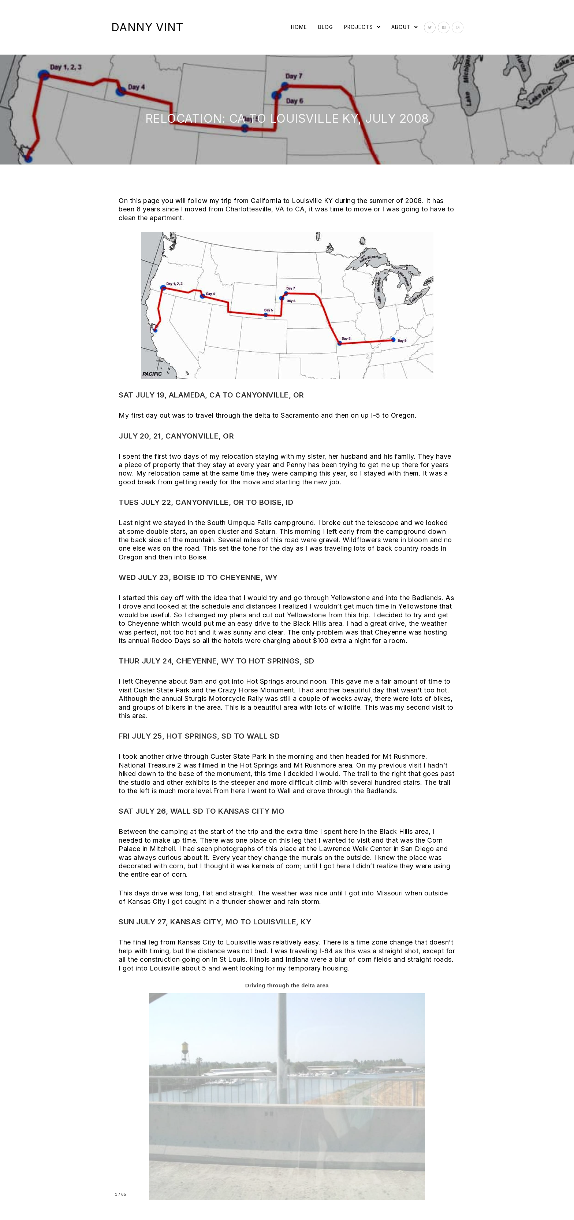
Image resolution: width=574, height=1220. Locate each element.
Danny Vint (147, 27)
